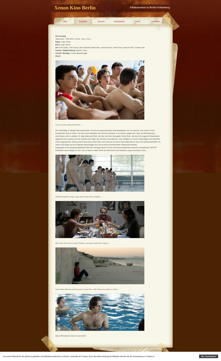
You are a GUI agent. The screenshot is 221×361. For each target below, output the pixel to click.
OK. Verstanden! (208, 356)
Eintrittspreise (119, 22)
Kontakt (137, 22)
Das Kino (101, 22)
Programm (83, 22)
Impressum (155, 22)
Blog (65, 22)
